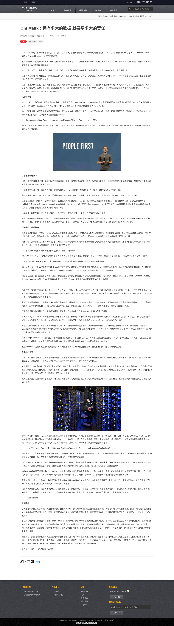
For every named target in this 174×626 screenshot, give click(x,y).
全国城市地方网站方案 (32, 595)
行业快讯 (113, 16)
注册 (33, 2)
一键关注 (116, 597)
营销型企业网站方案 (31, 592)
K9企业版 (55, 592)
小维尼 (31, 36)
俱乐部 (98, 10)
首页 (53, 10)
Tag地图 (84, 605)
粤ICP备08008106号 (108, 620)
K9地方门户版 (57, 595)
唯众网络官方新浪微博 (119, 591)
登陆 (25, 2)
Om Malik (32, 41)
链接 (82, 587)
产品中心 (55, 587)
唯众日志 (84, 598)
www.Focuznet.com (81, 620)
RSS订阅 (113, 587)
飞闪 (82, 595)
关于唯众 (113, 10)
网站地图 (84, 601)
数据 (41, 41)
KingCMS (84, 592)
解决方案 (68, 10)
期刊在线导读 (115, 602)
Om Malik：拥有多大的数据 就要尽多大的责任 (136, 16)
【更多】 (39, 562)
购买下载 (83, 10)
